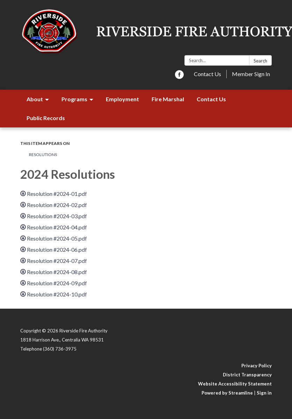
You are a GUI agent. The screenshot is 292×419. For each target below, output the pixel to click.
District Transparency (247, 374)
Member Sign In (251, 74)
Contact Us (207, 74)
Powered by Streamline (227, 393)
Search (260, 61)
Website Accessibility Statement (235, 384)
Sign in (264, 393)
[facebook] (179, 76)
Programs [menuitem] (74, 99)
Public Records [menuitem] (46, 118)
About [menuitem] (35, 99)
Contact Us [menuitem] (211, 99)
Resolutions (43, 154)
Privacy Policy (256, 365)
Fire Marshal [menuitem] (168, 99)
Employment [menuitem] (122, 99)
